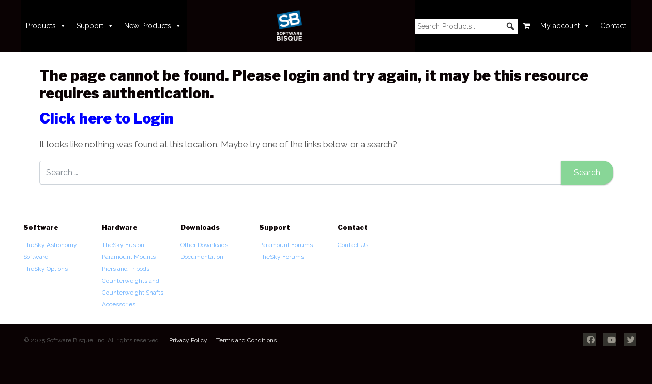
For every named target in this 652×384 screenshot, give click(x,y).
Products (46, 26)
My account (565, 26)
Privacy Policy (188, 340)
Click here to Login (106, 118)
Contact (613, 26)
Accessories (118, 304)
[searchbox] (466, 26)
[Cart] (526, 26)
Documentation (201, 256)
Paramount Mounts (129, 256)
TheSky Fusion (123, 245)
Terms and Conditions (246, 340)
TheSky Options (45, 268)
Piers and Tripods (125, 268)
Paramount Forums (286, 245)
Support (95, 26)
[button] (510, 26)
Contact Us (353, 245)
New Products (152, 26)
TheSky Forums (281, 256)
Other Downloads (204, 245)
